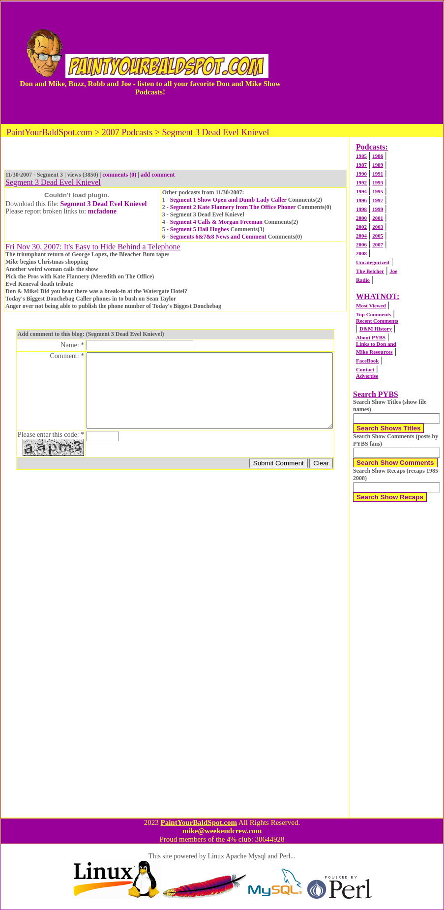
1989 (377, 165)
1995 (377, 191)
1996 (361, 200)
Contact (365, 369)
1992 (361, 182)
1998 (361, 209)
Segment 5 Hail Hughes (199, 229)
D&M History (375, 329)
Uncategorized (372, 262)
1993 (377, 182)
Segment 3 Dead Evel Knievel (103, 204)
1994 (361, 191)
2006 (361, 244)
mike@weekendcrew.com (222, 831)
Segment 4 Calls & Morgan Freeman (216, 221)
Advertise (367, 376)
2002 (361, 227)
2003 (377, 227)
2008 (361, 253)
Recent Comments (377, 321)
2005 (377, 236)
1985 (361, 156)
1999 (377, 209)
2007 (377, 244)
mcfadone (102, 211)
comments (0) (119, 174)
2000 (361, 218)
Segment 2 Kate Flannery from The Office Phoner (233, 207)
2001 (377, 218)
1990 (361, 174)
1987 (361, 165)
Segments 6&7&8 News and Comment (218, 236)
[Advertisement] (368, 62)
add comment (158, 174)
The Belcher (370, 271)
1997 (377, 200)
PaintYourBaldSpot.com (198, 822)
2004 (361, 236)
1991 (377, 174)
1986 (377, 156)
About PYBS (370, 337)
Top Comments (373, 314)
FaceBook (367, 361)
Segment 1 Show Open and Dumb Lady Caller (228, 199)
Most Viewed (371, 305)
